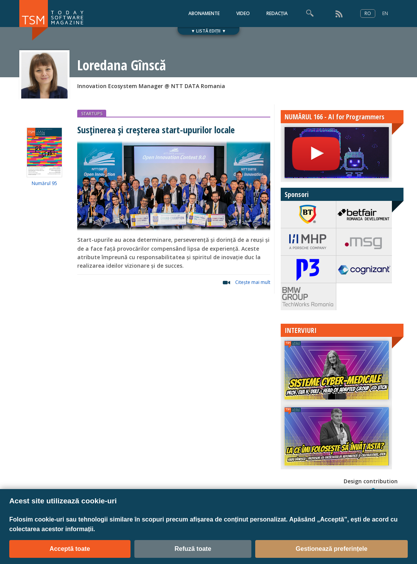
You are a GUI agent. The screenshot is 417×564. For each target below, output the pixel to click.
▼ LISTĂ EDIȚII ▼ (208, 31)
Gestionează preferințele (332, 548)
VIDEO (243, 13)
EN (385, 13)
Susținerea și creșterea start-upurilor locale (156, 129)
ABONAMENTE (204, 13)
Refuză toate (193, 548)
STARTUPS (91, 113)
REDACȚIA (277, 13)
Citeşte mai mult (252, 282)
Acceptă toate (69, 548)
